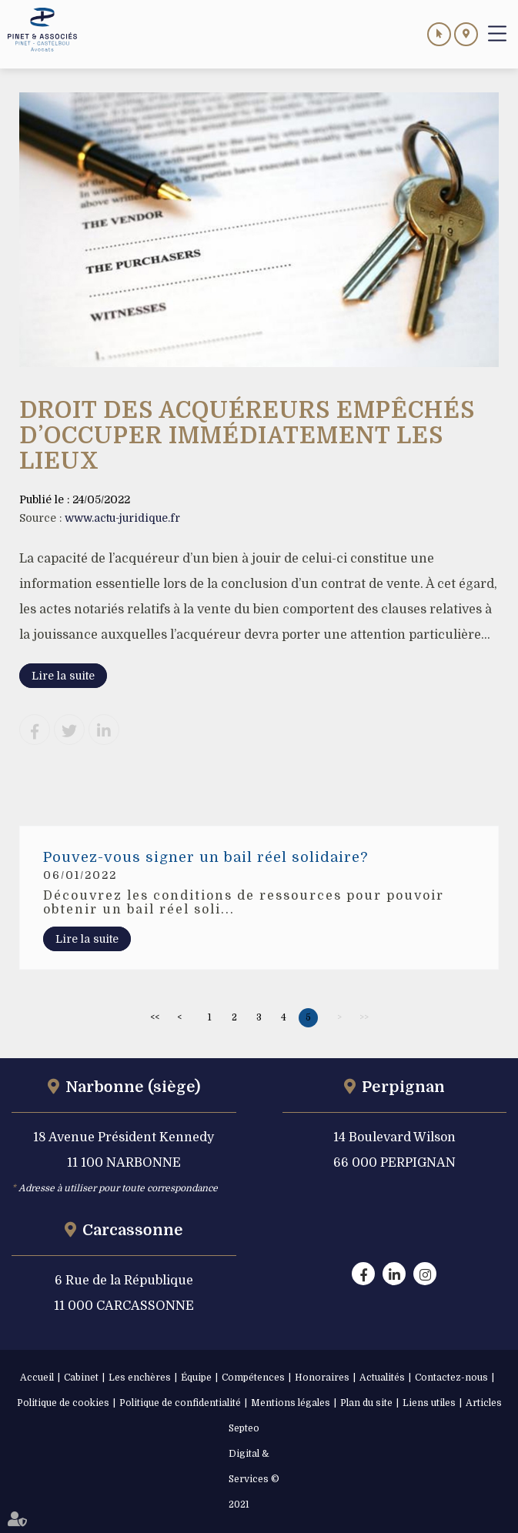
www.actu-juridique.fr (122, 518)
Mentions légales (290, 1403)
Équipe (196, 1377)
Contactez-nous (451, 1377)
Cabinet (81, 1377)
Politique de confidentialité (180, 1403)
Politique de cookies (63, 1403)
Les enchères (140, 1377)
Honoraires (322, 1377)
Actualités (382, 1377)
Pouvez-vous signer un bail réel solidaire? (205, 857)
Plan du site (366, 1403)
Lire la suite (63, 676)
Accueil (37, 1377)
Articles (484, 1403)
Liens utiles (429, 1403)
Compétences (253, 1377)
